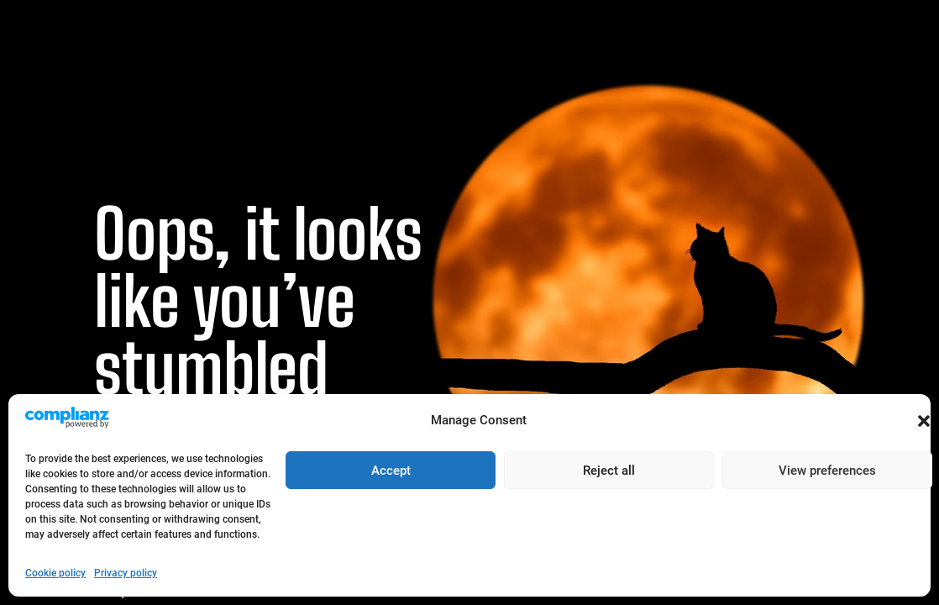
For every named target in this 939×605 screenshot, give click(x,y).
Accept (391, 470)
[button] (923, 421)
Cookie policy (55, 573)
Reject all (609, 470)
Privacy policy (125, 573)
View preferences (827, 470)
